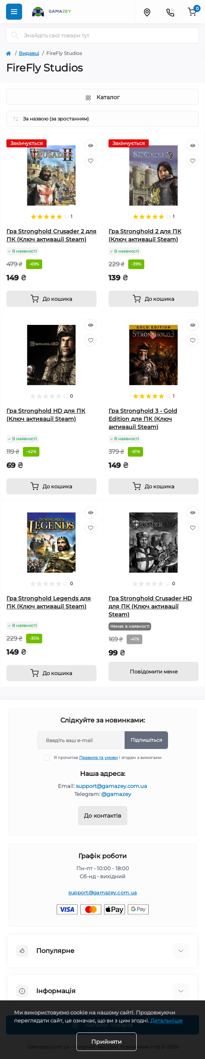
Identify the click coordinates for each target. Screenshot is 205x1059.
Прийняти (106, 1041)
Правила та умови (98, 757)
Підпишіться (146, 740)
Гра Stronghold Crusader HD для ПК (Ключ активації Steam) (150, 606)
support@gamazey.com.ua (111, 786)
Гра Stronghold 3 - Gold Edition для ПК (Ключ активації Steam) (143, 419)
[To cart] (51, 299)
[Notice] (154, 671)
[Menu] (14, 12)
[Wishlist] (90, 161)
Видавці (29, 53)
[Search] (15, 35)
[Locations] (146, 11)
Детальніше (166, 1020)
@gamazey (116, 794)
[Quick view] (90, 145)
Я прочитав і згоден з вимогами (108, 758)
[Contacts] (170, 11)
